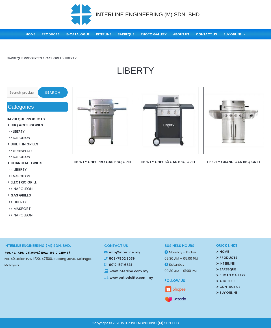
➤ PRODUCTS (226, 257)
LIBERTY (71, 58)
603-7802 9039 (122, 258)
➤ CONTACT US (228, 286)
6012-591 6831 (120, 265)
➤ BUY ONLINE (226, 292)
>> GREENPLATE (19, 150)
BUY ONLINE (220, 34)
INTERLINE (107, 34)
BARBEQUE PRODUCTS (24, 58)
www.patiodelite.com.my (131, 277)
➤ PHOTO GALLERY (230, 275)
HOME (44, 34)
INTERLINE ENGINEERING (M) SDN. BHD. (148, 14)
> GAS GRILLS (19, 195)
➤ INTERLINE (225, 263)
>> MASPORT (19, 208)
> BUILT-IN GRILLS (22, 144)
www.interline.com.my (129, 271)
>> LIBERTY (16, 131)
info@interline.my (124, 252)
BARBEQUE (126, 34)
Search (53, 92)
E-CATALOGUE (84, 34)
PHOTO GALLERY (151, 34)
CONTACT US (197, 34)
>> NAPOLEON (18, 137)
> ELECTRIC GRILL (22, 182)
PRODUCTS (61, 34)
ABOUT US (175, 34)
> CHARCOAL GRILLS (24, 163)
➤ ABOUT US (226, 280)
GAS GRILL (53, 58)
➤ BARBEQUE (226, 269)
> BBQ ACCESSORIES (25, 125)
